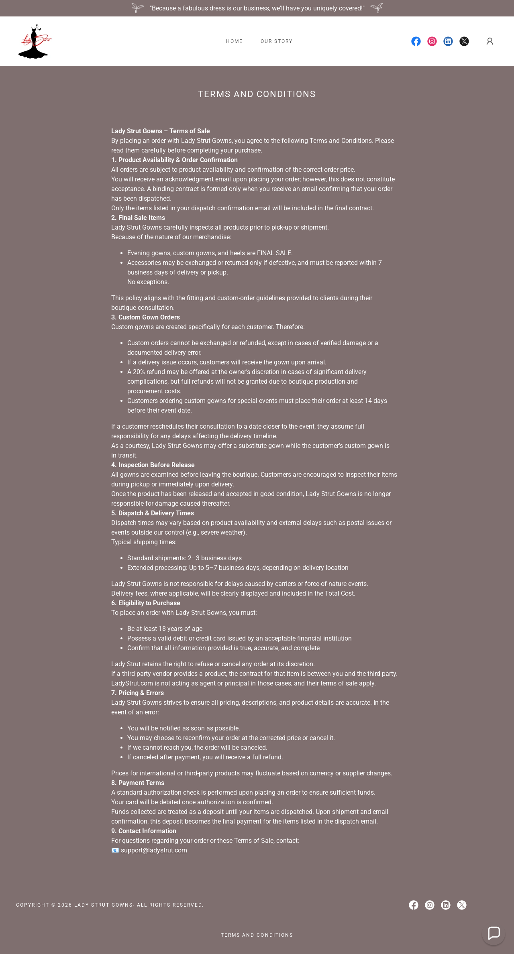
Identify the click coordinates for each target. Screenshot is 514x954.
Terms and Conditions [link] (257, 935)
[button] (490, 41)
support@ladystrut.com (154, 850)
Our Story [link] (277, 41)
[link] (34, 41)
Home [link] (234, 41)
